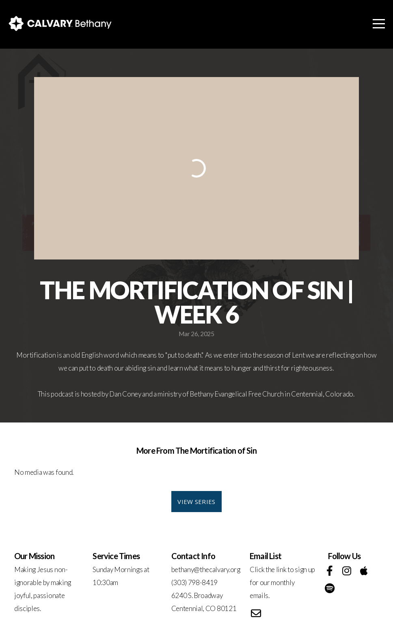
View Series (196, 501)
